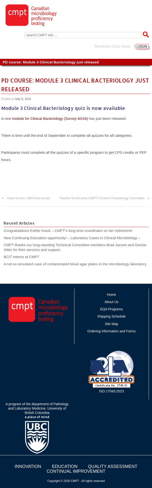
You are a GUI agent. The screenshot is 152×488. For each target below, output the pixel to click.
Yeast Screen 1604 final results (28, 198)
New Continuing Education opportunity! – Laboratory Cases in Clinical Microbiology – (72, 238)
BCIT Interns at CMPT (24, 257)
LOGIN (141, 46)
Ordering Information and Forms (111, 331)
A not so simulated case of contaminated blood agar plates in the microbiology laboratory (75, 264)
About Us (111, 302)
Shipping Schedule (111, 316)
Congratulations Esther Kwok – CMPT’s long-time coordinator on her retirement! (68, 231)
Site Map (111, 324)
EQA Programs (111, 309)
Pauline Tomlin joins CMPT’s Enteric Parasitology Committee (102, 198)
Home (111, 295)
